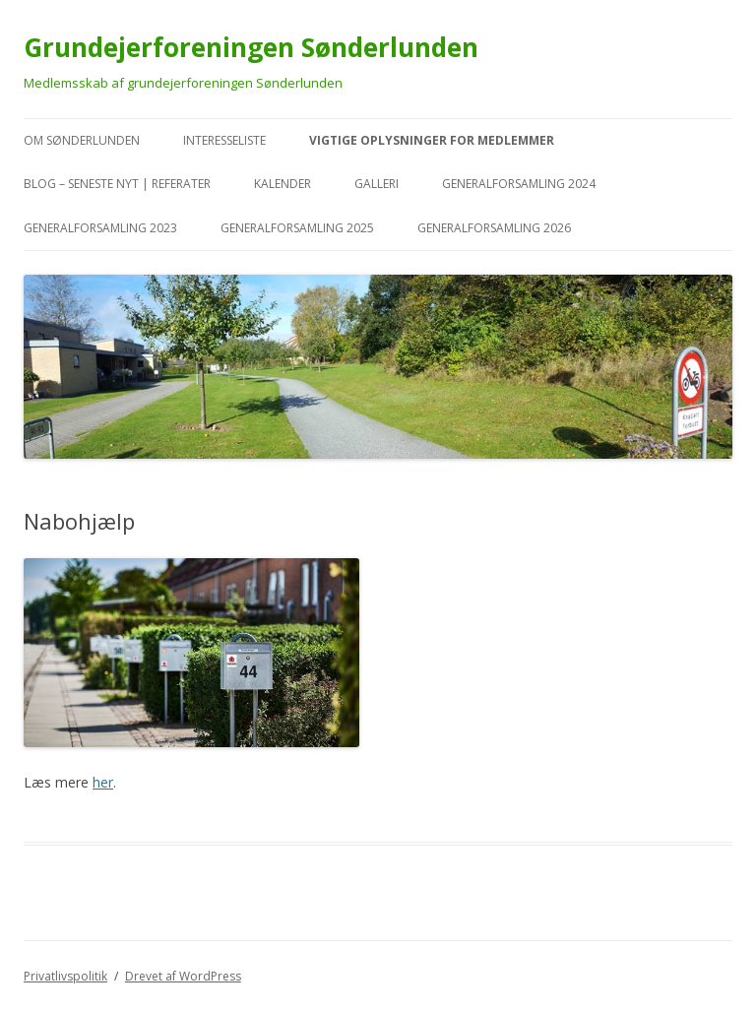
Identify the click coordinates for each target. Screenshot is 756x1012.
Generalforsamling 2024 (519, 183)
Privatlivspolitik (65, 976)
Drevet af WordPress (183, 976)
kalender (282, 183)
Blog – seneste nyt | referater (117, 183)
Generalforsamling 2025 (297, 228)
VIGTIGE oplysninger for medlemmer (431, 140)
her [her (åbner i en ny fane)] (103, 782)
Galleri (376, 183)
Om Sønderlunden (82, 140)
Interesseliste (224, 140)
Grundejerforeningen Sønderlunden (251, 47)
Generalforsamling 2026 (494, 228)
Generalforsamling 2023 (100, 228)
